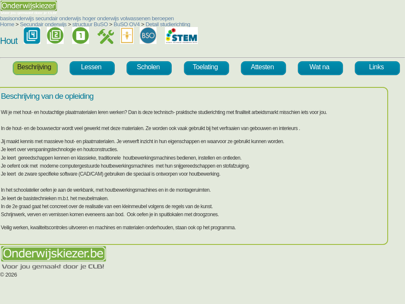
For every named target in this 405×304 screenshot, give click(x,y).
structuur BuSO (90, 24)
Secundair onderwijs (43, 24)
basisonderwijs (17, 18)
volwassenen (135, 18)
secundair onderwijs (58, 18)
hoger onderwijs (100, 18)
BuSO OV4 (126, 24)
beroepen (163, 18)
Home (7, 24)
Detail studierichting (168, 24)
